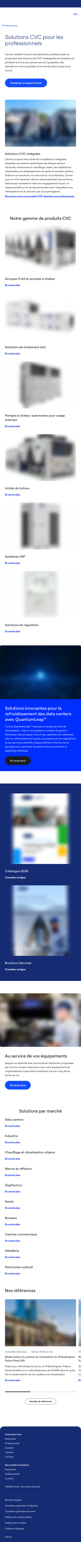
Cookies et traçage (14, 1528)
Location (9, 1447)
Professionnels (10, 25)
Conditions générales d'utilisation (21, 1505)
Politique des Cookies (15, 1522)
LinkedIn (9, 1452)
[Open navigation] (75, 14)
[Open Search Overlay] (66, 14)
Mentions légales (13, 1500)
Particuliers (10, 1438)
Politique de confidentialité (18, 1517)
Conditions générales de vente (20, 1511)
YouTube (9, 1456)
